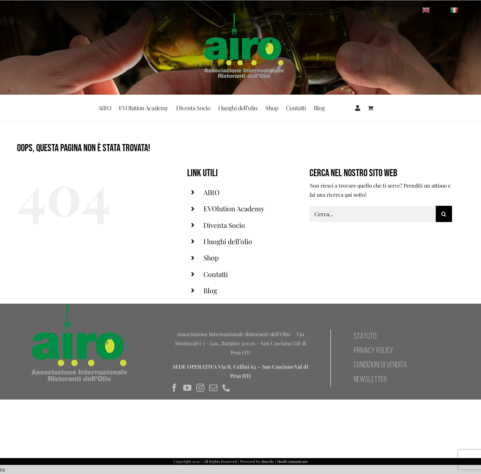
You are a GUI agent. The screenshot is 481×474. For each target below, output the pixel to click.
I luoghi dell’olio (227, 241)
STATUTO (365, 336)
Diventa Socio (224, 225)
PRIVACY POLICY (373, 351)
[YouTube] (187, 388)
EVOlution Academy (234, 208)
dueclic (267, 461)
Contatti (215, 274)
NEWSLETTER (370, 379)
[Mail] (213, 388)
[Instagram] (200, 388)
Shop (211, 257)
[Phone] (226, 388)
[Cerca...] (372, 214)
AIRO (211, 192)
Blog (210, 290)
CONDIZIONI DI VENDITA (380, 365)
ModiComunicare (292, 461)
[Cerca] (444, 214)
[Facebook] (174, 388)
